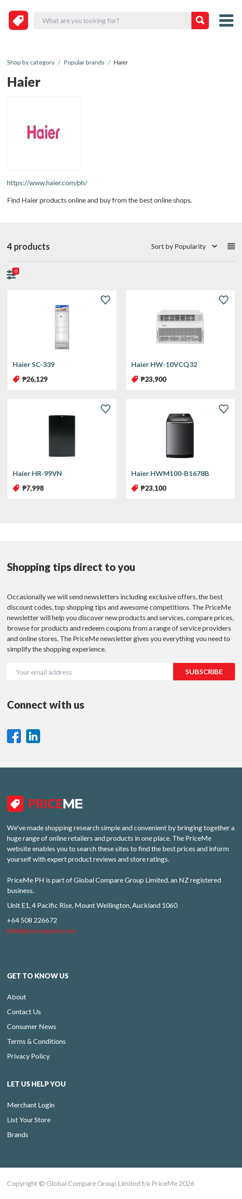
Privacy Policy (28, 1056)
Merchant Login (31, 1104)
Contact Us (24, 1011)
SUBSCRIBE (204, 671)
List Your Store (29, 1119)
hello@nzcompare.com (41, 930)
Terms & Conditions (36, 1041)
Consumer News (31, 1026)
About (16, 996)
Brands (17, 1134)
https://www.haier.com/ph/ (47, 182)
